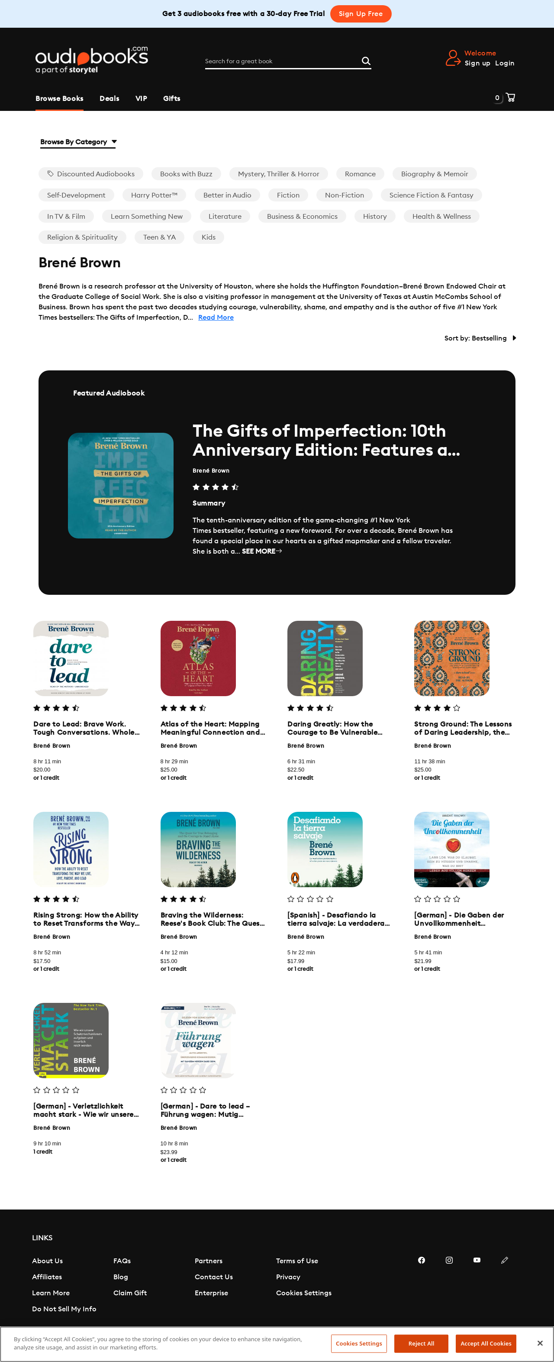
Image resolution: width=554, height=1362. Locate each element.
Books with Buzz (186, 174)
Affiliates (47, 1277)
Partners (208, 1261)
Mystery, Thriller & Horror (278, 174)
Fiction (288, 195)
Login (505, 63)
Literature (225, 216)
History (375, 216)
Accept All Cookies (486, 1343)
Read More (216, 317)
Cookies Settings (304, 1293)
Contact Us (214, 1277)
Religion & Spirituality (82, 237)
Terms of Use (297, 1261)
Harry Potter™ (154, 195)
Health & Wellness (441, 216)
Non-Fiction (344, 195)
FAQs (122, 1261)
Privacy (288, 1277)
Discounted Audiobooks (90, 174)
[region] (277, 1344)
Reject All (422, 1343)
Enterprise (211, 1293)
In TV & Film (66, 216)
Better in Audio (227, 195)
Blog (120, 1277)
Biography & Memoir (434, 174)
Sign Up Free (361, 13)
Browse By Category (78, 142)
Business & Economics (302, 216)
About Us (47, 1261)
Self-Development (76, 195)
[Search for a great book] (288, 61)
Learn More (51, 1293)
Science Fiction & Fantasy (431, 195)
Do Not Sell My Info (64, 1309)
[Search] (366, 60)
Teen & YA (159, 237)
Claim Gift (130, 1293)
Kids (209, 237)
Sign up (478, 63)
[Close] (540, 1342)
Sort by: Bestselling (479, 338)
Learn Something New (147, 216)
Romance (360, 174)
